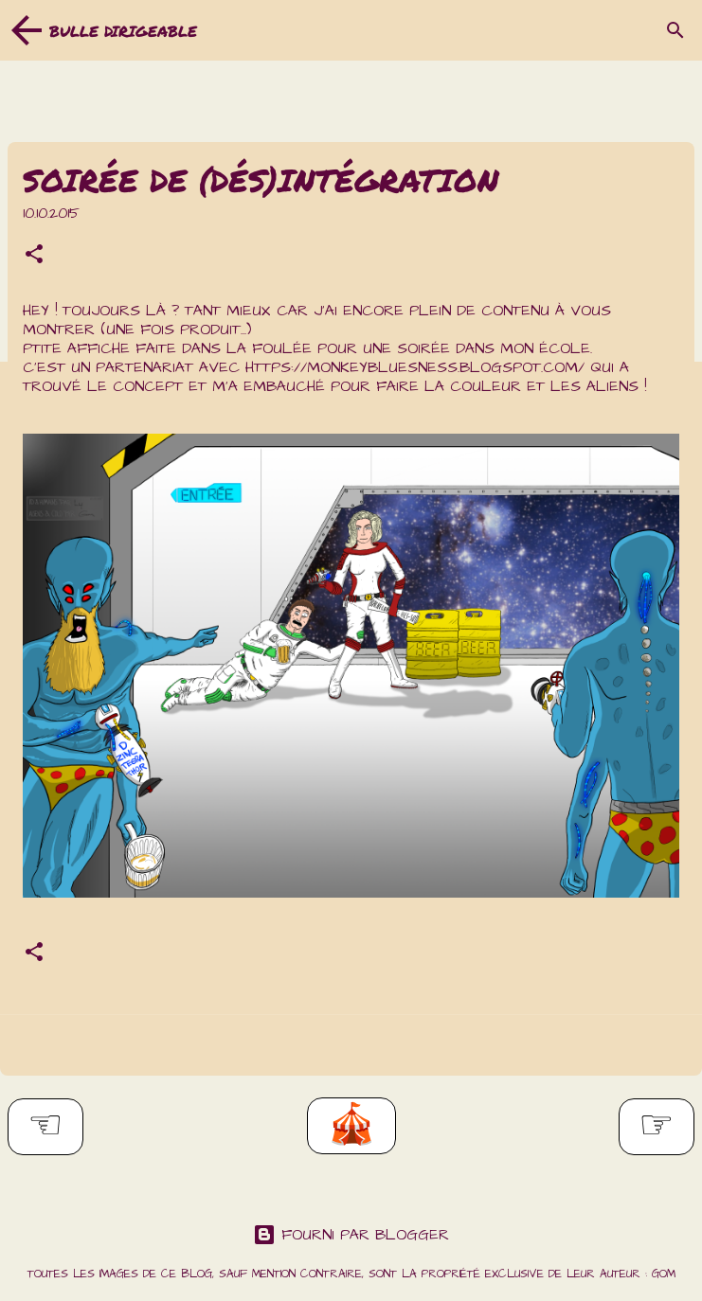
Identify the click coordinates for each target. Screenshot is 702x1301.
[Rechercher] (675, 30)
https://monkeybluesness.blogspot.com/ (415, 367)
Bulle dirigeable (123, 31)
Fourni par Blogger (351, 1234)
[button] (34, 256)
